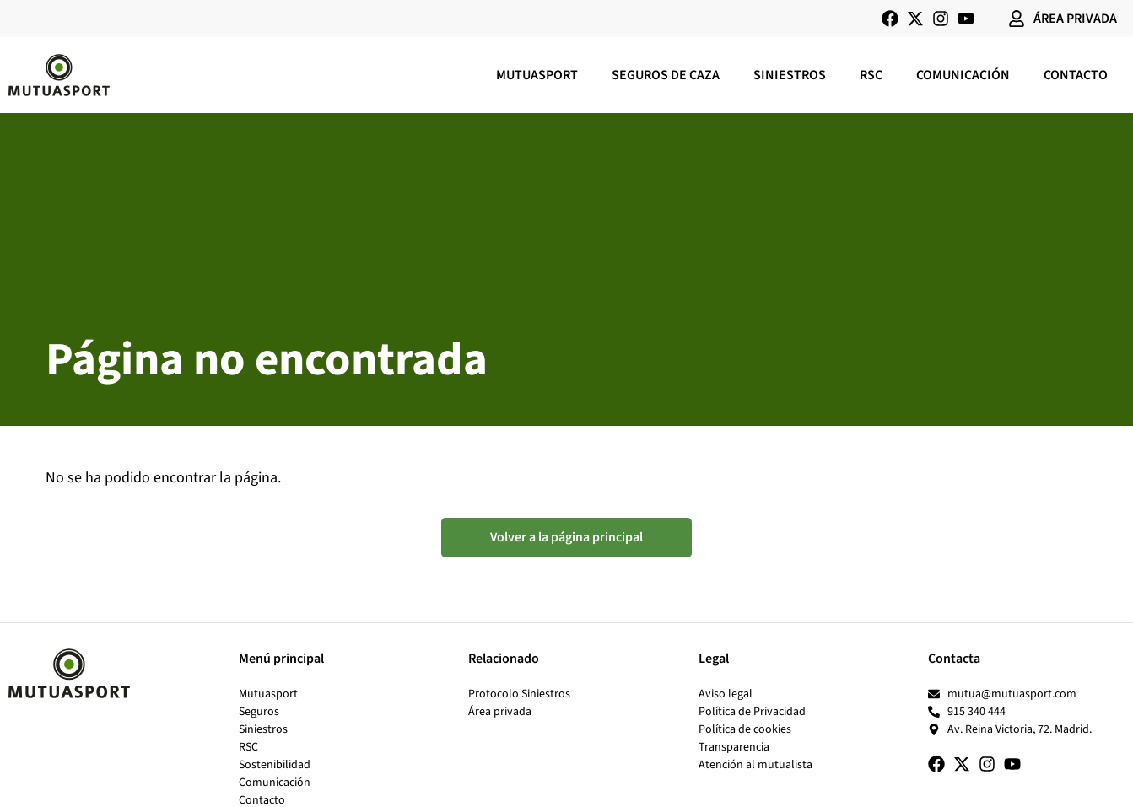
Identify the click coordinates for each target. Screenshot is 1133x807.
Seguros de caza (666, 75)
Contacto (1076, 75)
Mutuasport (537, 75)
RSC (871, 75)
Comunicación (963, 75)
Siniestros (789, 75)
